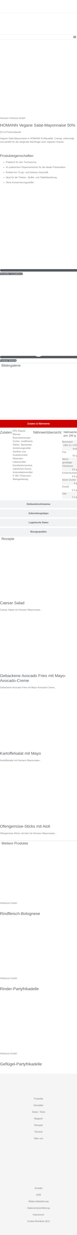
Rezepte (38, 1125)
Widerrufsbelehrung (38, 1201)
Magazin (38, 1118)
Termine (38, 1132)
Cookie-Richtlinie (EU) (38, 1221)
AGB (38, 1195)
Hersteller (38, 1105)
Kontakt (38, 1188)
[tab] (38, 424)
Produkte (38, 1098)
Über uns (38, 1138)
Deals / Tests (38, 1112)
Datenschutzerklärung (38, 1208)
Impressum (38, 1214)
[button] (74, 37)
